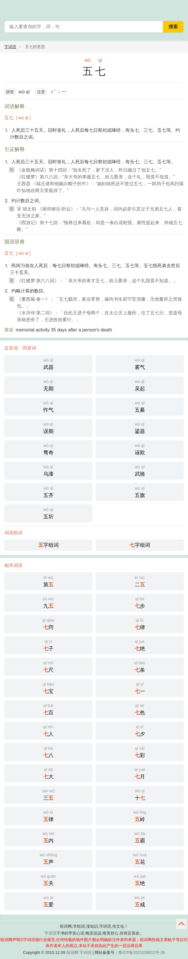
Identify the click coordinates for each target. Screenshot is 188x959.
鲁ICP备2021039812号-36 (141, 952)
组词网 (72, 952)
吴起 (140, 384)
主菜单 (180, 8)
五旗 (140, 491)
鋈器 (140, 427)
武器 (48, 363)
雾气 (140, 363)
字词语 (10, 47)
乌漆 (48, 470)
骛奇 (48, 448)
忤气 (48, 406)
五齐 (48, 491)
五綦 (140, 406)
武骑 (140, 470)
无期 (48, 384)
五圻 (48, 512)
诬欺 (140, 448)
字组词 (48, 545)
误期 (48, 427)
